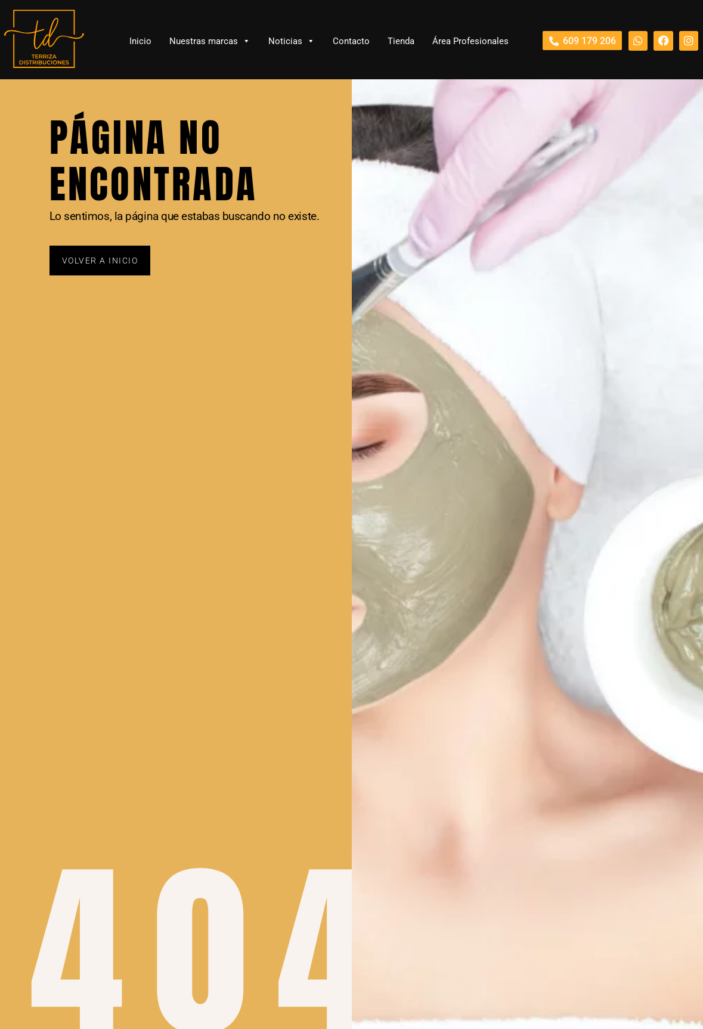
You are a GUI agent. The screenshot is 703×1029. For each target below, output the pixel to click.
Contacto (351, 41)
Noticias (291, 41)
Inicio (140, 41)
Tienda (401, 41)
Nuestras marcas (209, 41)
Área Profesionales (470, 41)
